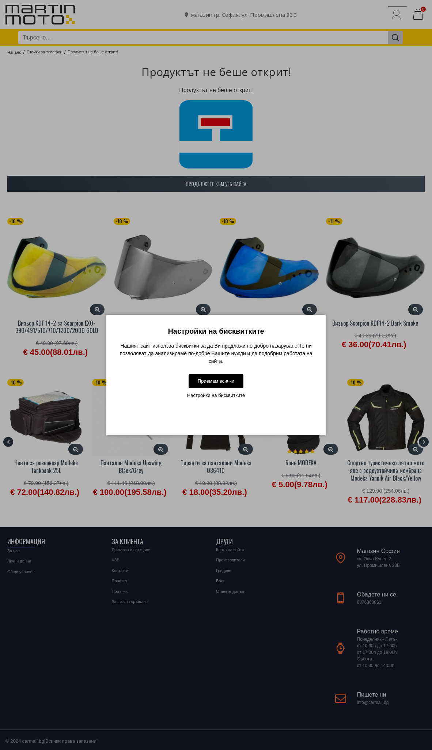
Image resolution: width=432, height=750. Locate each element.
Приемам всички (216, 381)
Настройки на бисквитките (216, 395)
